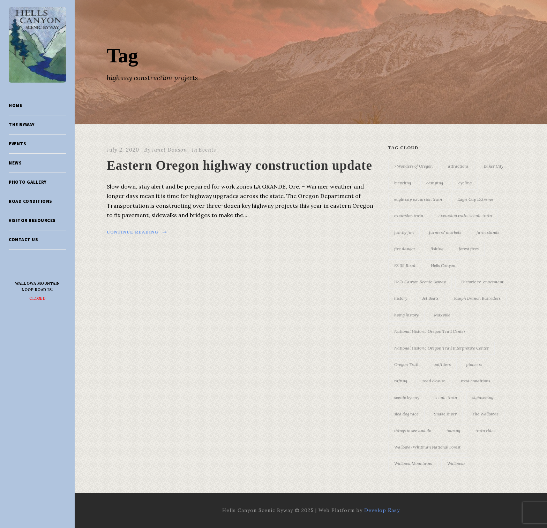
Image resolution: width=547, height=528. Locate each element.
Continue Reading (137, 232)
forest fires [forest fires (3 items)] (469, 248)
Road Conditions (30, 201)
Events (17, 144)
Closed (37, 298)
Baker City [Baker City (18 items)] (493, 166)
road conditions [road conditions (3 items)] (475, 380)
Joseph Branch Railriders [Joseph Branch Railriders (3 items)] (477, 298)
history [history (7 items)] (400, 298)
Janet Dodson (169, 149)
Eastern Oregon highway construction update (239, 165)
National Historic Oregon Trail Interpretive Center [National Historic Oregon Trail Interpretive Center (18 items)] (441, 348)
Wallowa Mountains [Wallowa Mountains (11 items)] (413, 463)
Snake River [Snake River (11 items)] (445, 413)
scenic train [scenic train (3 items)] (446, 397)
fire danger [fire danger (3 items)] (404, 248)
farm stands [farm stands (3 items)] (488, 232)
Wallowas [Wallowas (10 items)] (456, 463)
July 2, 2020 (123, 149)
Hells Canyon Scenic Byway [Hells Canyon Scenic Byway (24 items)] (420, 281)
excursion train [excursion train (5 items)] (408, 215)
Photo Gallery (28, 182)
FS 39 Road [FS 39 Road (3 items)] (404, 265)
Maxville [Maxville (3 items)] (442, 314)
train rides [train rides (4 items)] (485, 430)
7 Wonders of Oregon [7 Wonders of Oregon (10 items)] (413, 166)
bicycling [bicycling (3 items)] (402, 182)
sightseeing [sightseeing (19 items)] (482, 397)
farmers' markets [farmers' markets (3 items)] (445, 232)
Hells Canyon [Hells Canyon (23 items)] (443, 265)
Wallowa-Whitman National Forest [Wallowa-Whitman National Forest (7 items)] (427, 447)
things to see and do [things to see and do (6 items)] (412, 430)
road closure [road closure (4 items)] (433, 380)
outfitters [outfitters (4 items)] (442, 364)
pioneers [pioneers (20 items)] (474, 364)
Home (15, 105)
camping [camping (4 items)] (434, 182)
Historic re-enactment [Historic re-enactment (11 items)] (482, 281)
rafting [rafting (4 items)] (400, 380)
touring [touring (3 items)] (453, 430)
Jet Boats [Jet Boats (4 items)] (430, 298)
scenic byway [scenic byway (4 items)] (406, 397)
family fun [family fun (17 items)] (404, 232)
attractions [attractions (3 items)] (458, 166)
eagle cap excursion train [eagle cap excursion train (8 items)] (418, 199)
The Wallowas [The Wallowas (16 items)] (485, 413)
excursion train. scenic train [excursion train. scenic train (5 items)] (465, 215)
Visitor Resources (32, 220)
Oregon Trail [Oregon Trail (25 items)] (406, 364)
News (15, 163)
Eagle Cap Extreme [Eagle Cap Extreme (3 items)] (475, 199)
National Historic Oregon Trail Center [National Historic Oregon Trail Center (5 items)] (429, 331)
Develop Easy (382, 510)
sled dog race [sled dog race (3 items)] (406, 413)
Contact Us (23, 240)
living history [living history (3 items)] (406, 314)
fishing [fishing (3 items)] (436, 248)
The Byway (22, 125)
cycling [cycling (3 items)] (465, 182)
